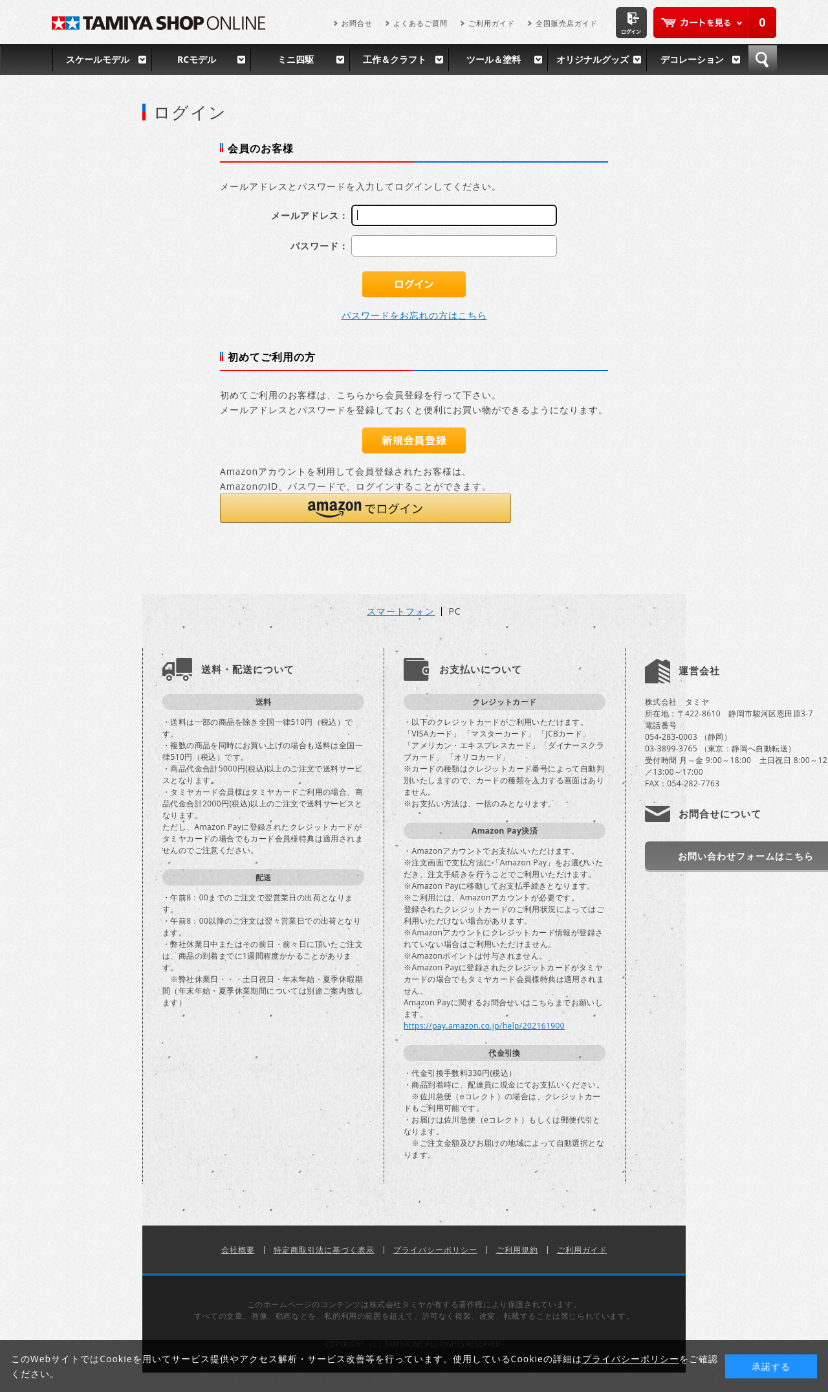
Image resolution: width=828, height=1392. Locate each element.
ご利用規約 (517, 1249)
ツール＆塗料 (493, 59)
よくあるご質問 (420, 23)
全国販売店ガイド (567, 23)
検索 (762, 59)
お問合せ (357, 23)
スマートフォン (401, 611)
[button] (365, 508)
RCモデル (196, 59)
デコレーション (692, 59)
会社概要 (238, 1249)
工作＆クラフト (394, 59)
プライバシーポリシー (435, 1249)
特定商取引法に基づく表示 (324, 1249)
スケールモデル (97, 59)
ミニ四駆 (296, 59)
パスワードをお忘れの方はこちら (414, 315)
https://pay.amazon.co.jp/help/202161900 (484, 1025)
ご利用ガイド (491, 23)
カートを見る (714, 22)
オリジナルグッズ (592, 59)
